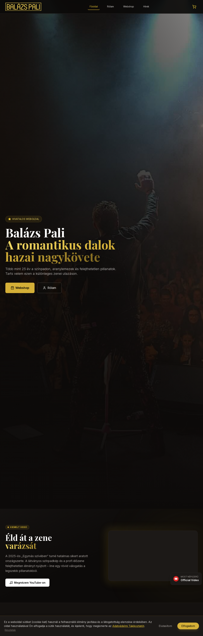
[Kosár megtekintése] (194, 6)
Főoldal (94, 6)
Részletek (10, 630)
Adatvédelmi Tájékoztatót (128, 626)
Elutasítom (165, 626)
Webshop (128, 6)
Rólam (110, 6)
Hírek (146, 6)
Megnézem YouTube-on (27, 582)
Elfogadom (188, 626)
